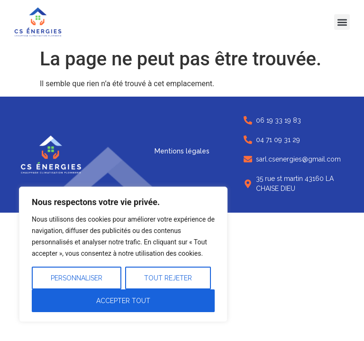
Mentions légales (182, 151)
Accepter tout (123, 301)
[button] (342, 22)
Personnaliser (76, 278)
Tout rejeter (168, 278)
